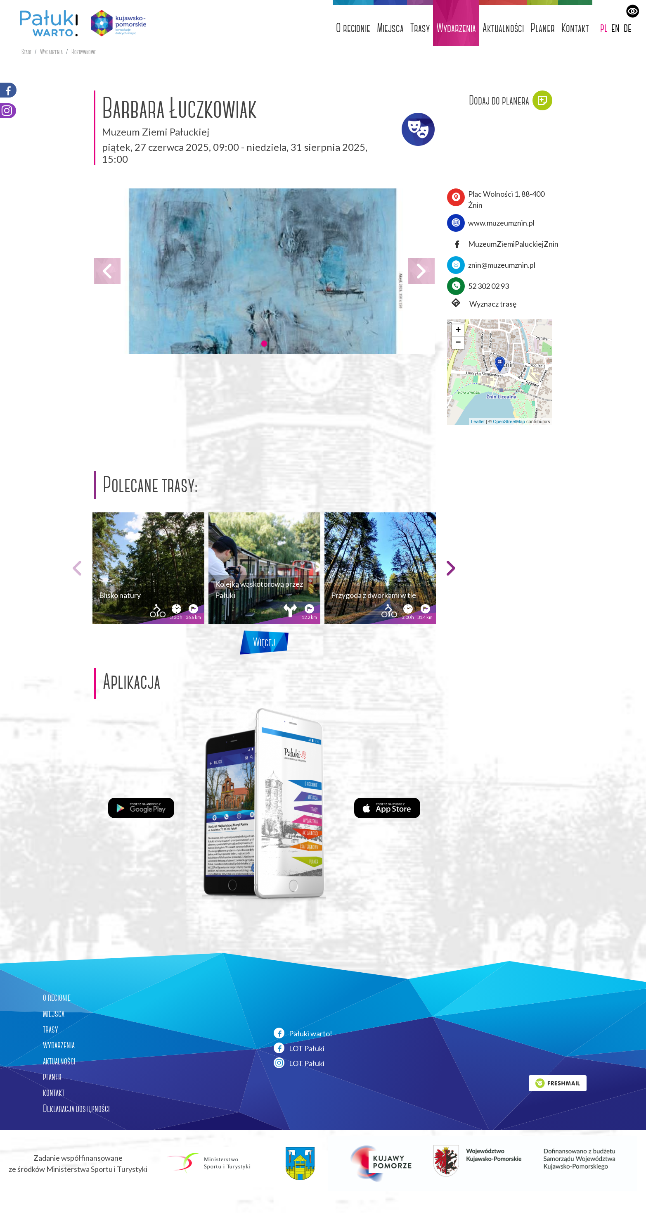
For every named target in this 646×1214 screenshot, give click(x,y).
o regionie (57, 997)
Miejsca (390, 28)
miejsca (53, 1013)
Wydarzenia (456, 28)
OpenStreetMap (509, 421)
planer (52, 1076)
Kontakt (575, 28)
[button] (264, 343)
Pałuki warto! (303, 1033)
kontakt (53, 1092)
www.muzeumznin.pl (501, 222)
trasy (50, 1029)
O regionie (353, 28)
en (615, 27)
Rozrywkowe (83, 52)
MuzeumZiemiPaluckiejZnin (513, 243)
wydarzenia (59, 1045)
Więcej (264, 642)
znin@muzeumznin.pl (501, 264)
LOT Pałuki (299, 1048)
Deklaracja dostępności (76, 1108)
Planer (542, 28)
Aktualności (503, 28)
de (628, 27)
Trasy (420, 28)
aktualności (59, 1061)
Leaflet (478, 421)
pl (604, 27)
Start (26, 52)
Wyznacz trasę (481, 303)
